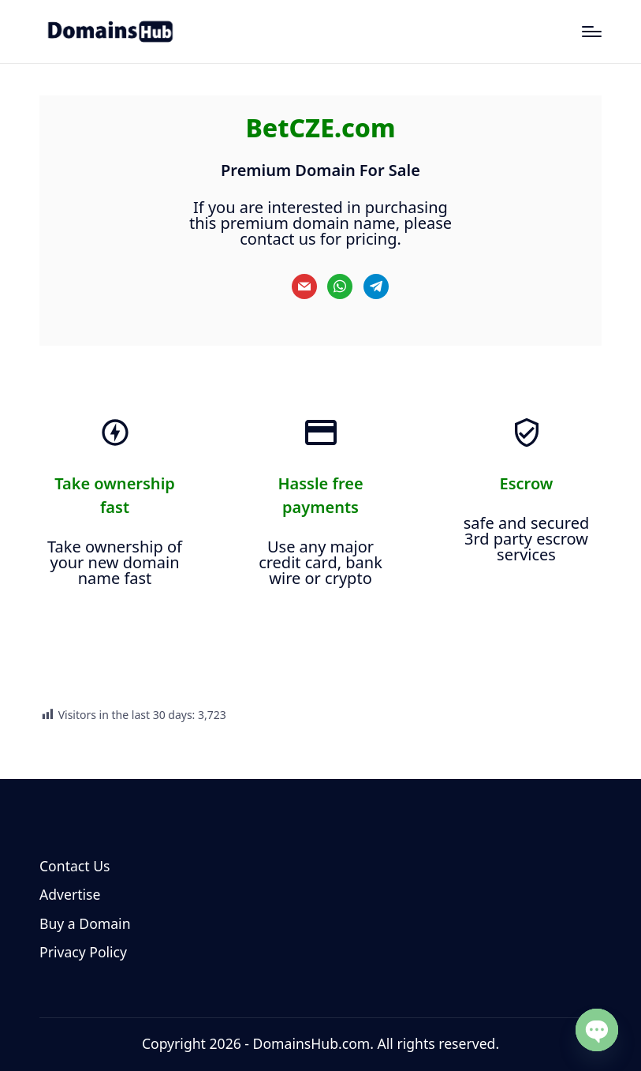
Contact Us (74, 865)
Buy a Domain (85, 923)
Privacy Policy (83, 951)
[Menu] (592, 31)
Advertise (69, 894)
